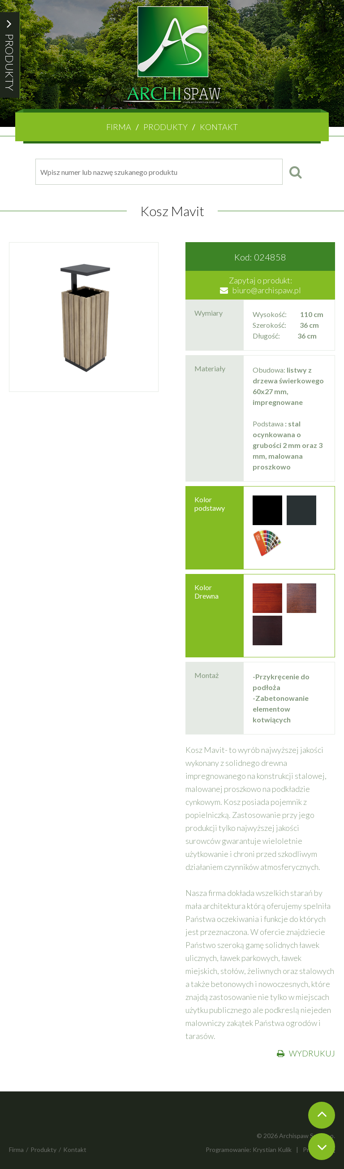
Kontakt (219, 127)
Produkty (165, 127)
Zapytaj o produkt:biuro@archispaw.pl (260, 285)
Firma (118, 127)
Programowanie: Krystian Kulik (249, 1149)
